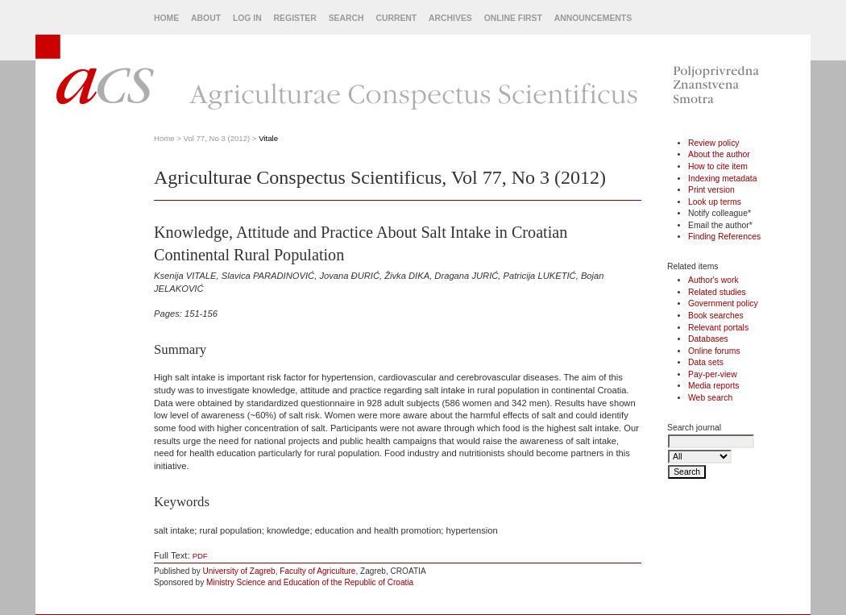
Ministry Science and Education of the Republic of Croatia (309, 582)
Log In (247, 18)
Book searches (716, 315)
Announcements (593, 18)
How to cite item (718, 166)
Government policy (723, 303)
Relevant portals (718, 327)
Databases (708, 339)
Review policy (714, 143)
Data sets (706, 362)
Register (295, 18)
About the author (719, 154)
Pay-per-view (712, 374)
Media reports (714, 385)
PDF (200, 555)
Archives (450, 18)
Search (346, 18)
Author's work (713, 280)
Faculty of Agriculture (317, 571)
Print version (711, 189)
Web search (710, 397)
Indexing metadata (722, 178)
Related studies (717, 292)
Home (166, 18)
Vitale (268, 138)
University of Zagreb (239, 571)
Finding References (724, 236)
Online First (513, 18)
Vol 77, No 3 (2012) (217, 138)
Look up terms (714, 201)
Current (396, 18)
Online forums (714, 351)
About (206, 18)
